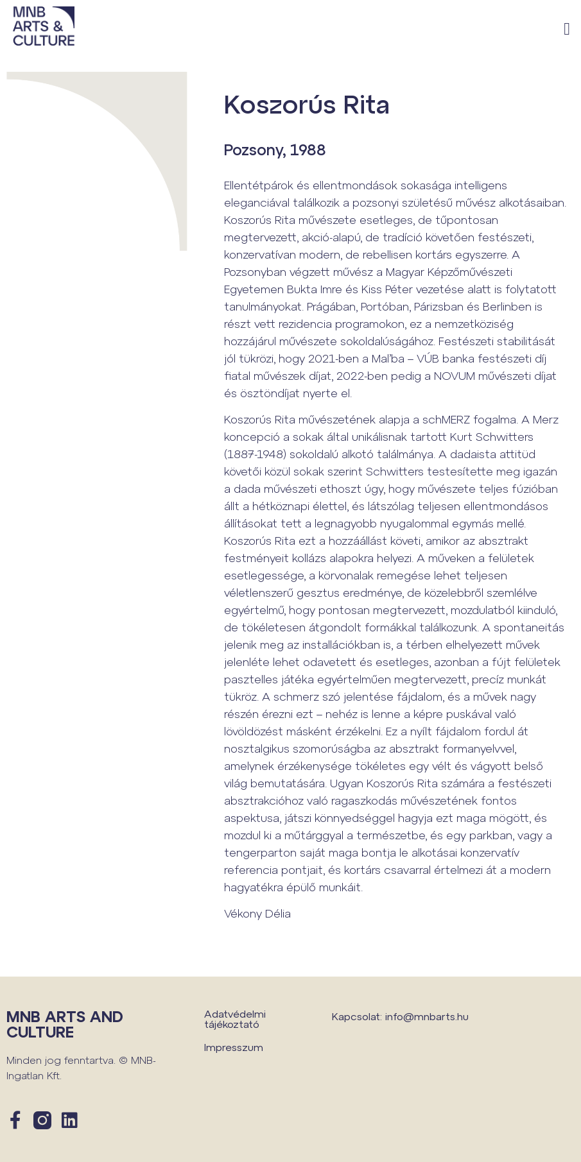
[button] (567, 29)
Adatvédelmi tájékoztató (235, 1018)
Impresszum (233, 1047)
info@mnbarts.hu (427, 1016)
